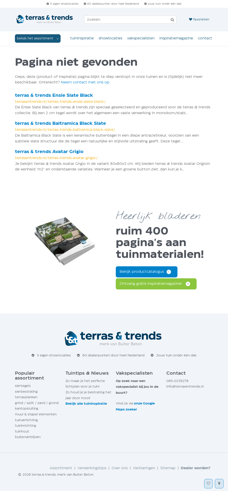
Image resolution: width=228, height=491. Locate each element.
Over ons (120, 468)
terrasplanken (26, 397)
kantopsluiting (26, 408)
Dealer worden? (195, 468)
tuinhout (22, 431)
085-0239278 (177, 381)
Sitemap (167, 468)
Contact (205, 38)
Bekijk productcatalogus (142, 271)
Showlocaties (110, 38)
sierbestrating (26, 391)
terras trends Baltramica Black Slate (60, 123)
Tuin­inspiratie (82, 38)
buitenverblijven (28, 437)
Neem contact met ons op (85, 82)
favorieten (199, 19)
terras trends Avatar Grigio (49, 152)
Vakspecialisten (141, 38)
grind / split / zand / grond (37, 403)
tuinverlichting (26, 420)
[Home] (45, 19)
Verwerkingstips (91, 468)
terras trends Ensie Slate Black (54, 95)
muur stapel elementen (36, 414)
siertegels (23, 385)
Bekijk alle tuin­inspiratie (86, 403)
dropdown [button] (37, 38)
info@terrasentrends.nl (185, 386)
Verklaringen (144, 468)
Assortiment (61, 468)
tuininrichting (25, 425)
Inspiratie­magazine (176, 38)
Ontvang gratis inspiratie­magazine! (151, 283)
